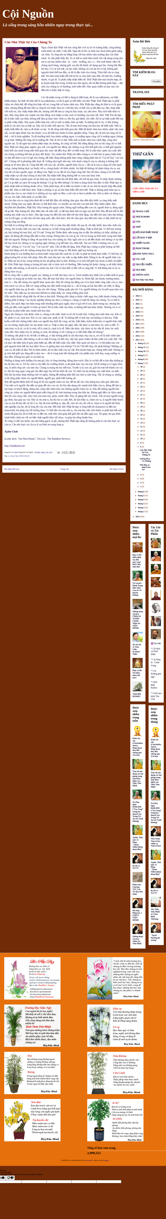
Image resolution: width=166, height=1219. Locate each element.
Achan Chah (14, 456)
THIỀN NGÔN (142, 243)
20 (141, 403)
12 (141, 431)
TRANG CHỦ (142, 211)
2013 (138, 340)
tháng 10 (142, 351)
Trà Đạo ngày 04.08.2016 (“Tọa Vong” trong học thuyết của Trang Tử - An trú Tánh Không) (138, 811)
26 (141, 379)
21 (141, 399)
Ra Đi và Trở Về (136, 867)
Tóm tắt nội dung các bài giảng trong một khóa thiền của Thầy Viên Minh (138, 778)
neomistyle (89, 1160)
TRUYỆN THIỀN (143, 264)
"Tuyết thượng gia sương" (155, 937)
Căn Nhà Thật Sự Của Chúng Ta (146, 452)
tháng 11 (141, 347)
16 (141, 415)
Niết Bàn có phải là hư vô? (145, 467)
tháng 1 (141, 512)
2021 (138, 308)
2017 (138, 324)
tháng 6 (141, 492)
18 (141, 411)
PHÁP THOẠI (142, 248)
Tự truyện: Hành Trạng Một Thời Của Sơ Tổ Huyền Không (138, 589)
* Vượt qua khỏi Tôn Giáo (156, 696)
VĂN (137, 221)
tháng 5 (141, 496)
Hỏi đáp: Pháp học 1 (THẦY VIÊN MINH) (137, 915)
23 (141, 391)
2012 (138, 517)
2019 (138, 316)
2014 (138, 336)
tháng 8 (141, 359)
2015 (138, 332)
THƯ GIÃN (143, 154)
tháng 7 (141, 363)
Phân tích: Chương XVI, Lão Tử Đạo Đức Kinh (138, 889)
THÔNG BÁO (142, 275)
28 (141, 375)
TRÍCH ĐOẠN (24, 456)
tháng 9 (141, 355)
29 (141, 371)
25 (141, 383)
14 (141, 423)
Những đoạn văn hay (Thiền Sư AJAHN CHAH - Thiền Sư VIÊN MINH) (138, 619)
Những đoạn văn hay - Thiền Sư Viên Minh (138, 940)
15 (141, 419)
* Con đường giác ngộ (156, 674)
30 (141, 367)
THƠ (138, 227)
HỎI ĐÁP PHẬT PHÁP (146, 232)
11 (141, 435)
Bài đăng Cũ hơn (117, 469)
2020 (138, 312)
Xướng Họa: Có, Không (145, 460)
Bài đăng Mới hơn (12, 469)
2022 (138, 304)
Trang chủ (64, 469)
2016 (138, 328)
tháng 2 (141, 508)
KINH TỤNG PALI (144, 253)
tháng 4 (141, 500)
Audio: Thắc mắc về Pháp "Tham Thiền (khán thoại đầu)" (138, 843)
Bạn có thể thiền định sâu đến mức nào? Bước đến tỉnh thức (137, 561)
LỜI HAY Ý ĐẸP (143, 237)
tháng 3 (141, 504)
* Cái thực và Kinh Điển (156, 651)
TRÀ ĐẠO (140, 270)
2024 (138, 296)
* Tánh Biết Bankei (154, 685)
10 (141, 439)
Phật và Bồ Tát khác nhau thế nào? (137, 674)
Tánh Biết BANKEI (137, 695)
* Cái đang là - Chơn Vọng (156, 662)
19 (141, 407)
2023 (138, 300)
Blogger (106, 1160)
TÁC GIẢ (140, 259)
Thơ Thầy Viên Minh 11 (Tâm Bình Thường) (155, 914)
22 (141, 395)
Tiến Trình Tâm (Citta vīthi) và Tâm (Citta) (156, 842)
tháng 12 (142, 343)
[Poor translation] (10, 1178)
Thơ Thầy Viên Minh (144, 280)
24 (141, 387)
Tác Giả (157, 643)
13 (141, 427)
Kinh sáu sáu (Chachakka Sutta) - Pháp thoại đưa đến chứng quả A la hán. (138, 746)
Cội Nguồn (28, 13)
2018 (138, 320)
